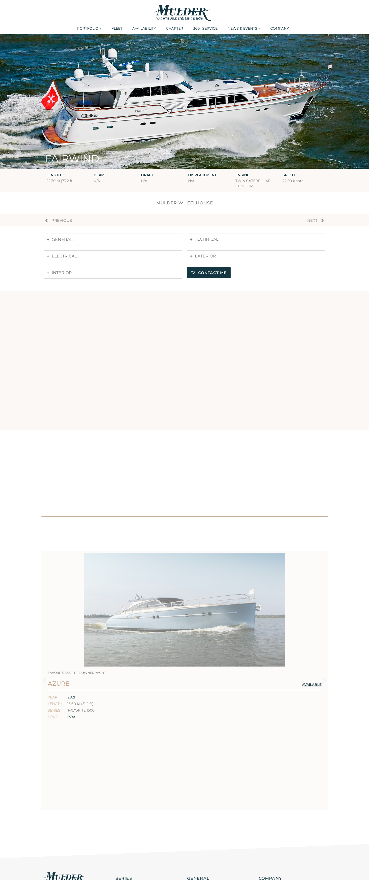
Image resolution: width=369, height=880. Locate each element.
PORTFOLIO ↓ (89, 28)
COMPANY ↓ (281, 28)
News (192, 843)
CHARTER (174, 28)
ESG (263, 828)
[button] (44, 636)
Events (194, 835)
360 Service (199, 828)
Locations (269, 806)
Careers (266, 835)
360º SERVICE (205, 28)
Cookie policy (199, 873)
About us (268, 814)
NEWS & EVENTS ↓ (244, 28)
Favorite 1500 (129, 828)
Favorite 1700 (129, 821)
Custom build (129, 843)
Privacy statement (132, 873)
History (266, 821)
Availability (198, 814)
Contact (267, 799)
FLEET (117, 28)
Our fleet (196, 806)
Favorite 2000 (130, 814)
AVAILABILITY (144, 28)
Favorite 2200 (130, 806)
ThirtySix (125, 799)
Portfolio (196, 799)
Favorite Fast (129, 835)
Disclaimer (270, 843)
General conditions (60, 873)
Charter (194, 821)
